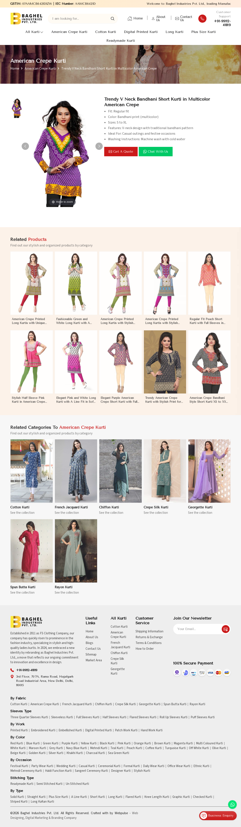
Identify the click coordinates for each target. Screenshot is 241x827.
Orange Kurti (142, 743)
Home (135, 18)
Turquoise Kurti (175, 748)
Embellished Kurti (70, 730)
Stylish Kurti (142, 771)
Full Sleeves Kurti (87, 717)
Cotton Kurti (105, 32)
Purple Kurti (70, 743)
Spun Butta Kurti (175, 704)
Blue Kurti (33, 743)
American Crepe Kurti (69, 32)
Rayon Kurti (197, 704)
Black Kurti (107, 743)
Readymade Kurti (120, 41)
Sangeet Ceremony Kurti (91, 771)
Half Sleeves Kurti (114, 717)
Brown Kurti (162, 743)
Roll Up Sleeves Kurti (173, 717)
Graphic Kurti (181, 797)
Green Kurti (50, 743)
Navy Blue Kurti (76, 748)
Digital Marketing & (38, 818)
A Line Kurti (79, 797)
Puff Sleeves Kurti (203, 717)
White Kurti (18, 748)
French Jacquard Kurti (120, 645)
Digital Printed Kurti (141, 32)
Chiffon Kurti (119, 653)
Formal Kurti (132, 766)
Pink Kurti (124, 743)
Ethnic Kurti (201, 766)
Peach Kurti (134, 748)
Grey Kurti (56, 748)
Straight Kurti (36, 797)
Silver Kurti (56, 753)
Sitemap (91, 654)
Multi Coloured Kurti (209, 743)
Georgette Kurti (118, 671)
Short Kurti (97, 797)
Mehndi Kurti (98, 748)
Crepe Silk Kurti (117, 661)
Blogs (89, 643)
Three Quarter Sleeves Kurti (29, 717)
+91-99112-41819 (222, 23)
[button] (99, 146)
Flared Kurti (133, 797)
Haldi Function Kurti (58, 771)
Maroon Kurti (37, 748)
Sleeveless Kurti (62, 717)
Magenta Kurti (183, 743)
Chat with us (155, 151)
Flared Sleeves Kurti (143, 717)
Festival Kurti (19, 766)
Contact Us (183, 18)
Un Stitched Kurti (77, 784)
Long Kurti (174, 32)
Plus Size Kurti (203, 32)
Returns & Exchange (149, 637)
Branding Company (64, 818)
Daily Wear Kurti (153, 766)
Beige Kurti (18, 753)
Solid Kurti (17, 797)
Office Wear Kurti (178, 766)
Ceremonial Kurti (109, 766)
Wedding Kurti (65, 766)
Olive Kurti (219, 748)
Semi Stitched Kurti (49, 784)
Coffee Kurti (153, 748)
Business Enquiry (216, 815)
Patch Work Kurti (126, 730)
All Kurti (34, 32)
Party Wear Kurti (42, 766)
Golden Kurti (37, 753)
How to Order (145, 649)
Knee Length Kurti (156, 797)
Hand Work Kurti (152, 730)
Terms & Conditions (149, 643)
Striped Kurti (18, 802)
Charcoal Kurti (95, 753)
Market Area (94, 660)
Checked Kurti (202, 797)
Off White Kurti (199, 748)
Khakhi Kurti (74, 753)
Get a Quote (121, 151)
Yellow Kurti (88, 743)
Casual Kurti (87, 766)
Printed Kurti (19, 730)
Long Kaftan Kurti (42, 802)
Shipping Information (149, 631)
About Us (158, 18)
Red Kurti (16, 743)
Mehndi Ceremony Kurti (26, 771)
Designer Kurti (121, 771)
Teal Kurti (116, 748)
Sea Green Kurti (118, 753)
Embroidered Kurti (43, 730)
